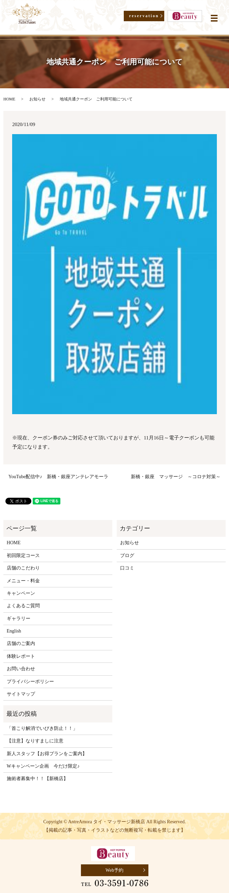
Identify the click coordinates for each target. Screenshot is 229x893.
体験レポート (21, 656)
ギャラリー (18, 618)
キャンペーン (21, 593)
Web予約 (114, 870)
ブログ (127, 555)
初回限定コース (23, 555)
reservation (144, 15)
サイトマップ (21, 694)
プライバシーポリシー (30, 681)
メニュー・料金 (23, 580)
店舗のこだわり (23, 568)
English (14, 631)
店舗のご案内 (21, 643)
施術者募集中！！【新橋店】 (37, 778)
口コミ (127, 568)
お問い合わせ (21, 668)
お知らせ (37, 99)
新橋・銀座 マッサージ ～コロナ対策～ (176, 476)
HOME (9, 99)
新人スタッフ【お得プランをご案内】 (51, 753)
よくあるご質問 (23, 605)
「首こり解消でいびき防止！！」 (42, 728)
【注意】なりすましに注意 (40, 740)
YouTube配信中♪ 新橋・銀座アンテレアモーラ (58, 476)
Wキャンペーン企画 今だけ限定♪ (48, 766)
